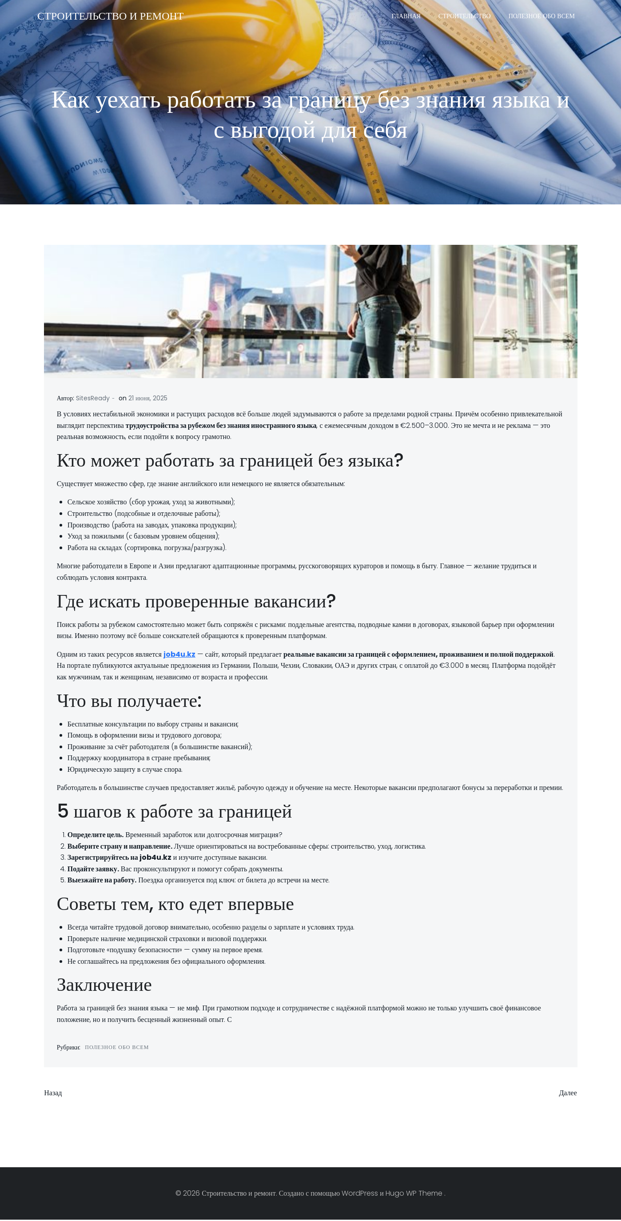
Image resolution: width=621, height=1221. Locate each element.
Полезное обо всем (542, 15)
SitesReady (93, 399)
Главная (407, 15)
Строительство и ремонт (110, 15)
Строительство (465, 15)
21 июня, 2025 (147, 399)
